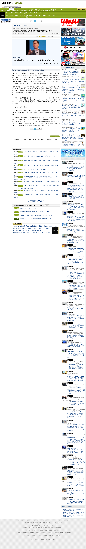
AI (5, 9)
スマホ (50, 9)
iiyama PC (41, 522)
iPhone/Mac (27, 9)
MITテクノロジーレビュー (55, 530)
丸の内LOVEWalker (60, 532)
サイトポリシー (28, 535)
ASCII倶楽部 (81, 9)
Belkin (51, 524)
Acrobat (12, 15)
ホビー (36, 9)
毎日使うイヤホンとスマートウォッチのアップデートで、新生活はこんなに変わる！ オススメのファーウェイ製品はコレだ (76, 462)
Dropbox (30, 15)
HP (40, 12)
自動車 (32, 9)
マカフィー (32, 522)
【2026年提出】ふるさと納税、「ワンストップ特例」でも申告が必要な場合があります (71, 107)
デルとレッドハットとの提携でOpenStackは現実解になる (35, 218)
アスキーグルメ (20, 10)
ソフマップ (45, 525)
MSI (31, 12)
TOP (18, 520)
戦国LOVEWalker (68, 532)
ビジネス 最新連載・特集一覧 (68, 67)
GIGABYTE (36, 525)
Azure (21, 15)
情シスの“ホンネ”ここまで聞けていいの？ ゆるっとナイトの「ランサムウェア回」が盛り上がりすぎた (73, 123)
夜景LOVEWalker (46, 532)
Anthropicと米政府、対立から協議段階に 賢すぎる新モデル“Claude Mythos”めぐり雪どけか (40, 226)
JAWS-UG (33, 524)
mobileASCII (47, 530)
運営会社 (46, 535)
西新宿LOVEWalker (39, 532)
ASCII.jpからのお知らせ (67, 506)
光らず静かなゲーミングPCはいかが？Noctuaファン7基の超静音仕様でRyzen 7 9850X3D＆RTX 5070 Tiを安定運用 (75, 472)
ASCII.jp (6, 3)
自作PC (40, 9)
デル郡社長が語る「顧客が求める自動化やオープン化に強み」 (37, 215)
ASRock (30, 527)
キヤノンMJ (44, 524)
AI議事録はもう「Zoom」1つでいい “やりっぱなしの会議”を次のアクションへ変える (76, 230)
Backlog (40, 15)
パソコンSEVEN (26, 12)
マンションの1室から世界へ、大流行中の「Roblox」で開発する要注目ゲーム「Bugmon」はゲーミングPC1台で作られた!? (76, 297)
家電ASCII (14, 10)
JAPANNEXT (17, 17)
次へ (40, 20)
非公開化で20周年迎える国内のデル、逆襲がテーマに (34, 211)
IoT (7, 9)
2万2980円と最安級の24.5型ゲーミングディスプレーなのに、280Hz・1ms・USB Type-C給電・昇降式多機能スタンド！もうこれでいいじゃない (75, 188)
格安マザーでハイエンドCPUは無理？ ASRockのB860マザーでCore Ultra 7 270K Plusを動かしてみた (76, 177)
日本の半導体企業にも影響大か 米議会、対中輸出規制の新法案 (32, 228)
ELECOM (36, 522)
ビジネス (17, 3)
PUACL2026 (51, 10)
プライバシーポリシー (38, 535)
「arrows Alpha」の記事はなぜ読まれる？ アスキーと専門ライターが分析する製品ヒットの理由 (75, 326)
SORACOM (38, 527)
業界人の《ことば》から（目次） (29, 208)
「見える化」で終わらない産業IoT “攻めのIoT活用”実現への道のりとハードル (75, 197)
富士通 (7, 12)
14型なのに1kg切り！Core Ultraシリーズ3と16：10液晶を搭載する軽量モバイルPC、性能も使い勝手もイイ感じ (75, 207)
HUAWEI (28, 524)
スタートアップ (55, 9)
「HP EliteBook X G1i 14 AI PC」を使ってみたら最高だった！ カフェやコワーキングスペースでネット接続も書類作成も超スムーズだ (76, 366)
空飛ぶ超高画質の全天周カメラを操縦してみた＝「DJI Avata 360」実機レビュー (36, 232)
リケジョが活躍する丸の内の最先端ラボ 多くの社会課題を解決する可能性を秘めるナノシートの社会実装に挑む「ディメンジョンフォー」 (72, 138)
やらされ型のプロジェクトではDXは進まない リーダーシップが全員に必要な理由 (75, 241)
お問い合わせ (52, 535)
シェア (27, 36)
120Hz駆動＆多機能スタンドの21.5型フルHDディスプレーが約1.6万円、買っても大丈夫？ (75, 345)
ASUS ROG (51, 522)
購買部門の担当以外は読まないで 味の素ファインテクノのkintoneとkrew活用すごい (76, 336)
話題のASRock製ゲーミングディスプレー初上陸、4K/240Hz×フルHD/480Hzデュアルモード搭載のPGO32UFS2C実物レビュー (76, 450)
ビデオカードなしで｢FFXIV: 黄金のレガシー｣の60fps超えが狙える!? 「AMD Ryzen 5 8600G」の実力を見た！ (75, 501)
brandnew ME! (26, 17)
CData (35, 15)
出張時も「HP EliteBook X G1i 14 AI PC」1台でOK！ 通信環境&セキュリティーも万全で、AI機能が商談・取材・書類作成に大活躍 (76, 378)
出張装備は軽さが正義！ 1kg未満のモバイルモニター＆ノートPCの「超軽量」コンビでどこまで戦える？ (75, 492)
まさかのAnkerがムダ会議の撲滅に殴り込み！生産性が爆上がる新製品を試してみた (73, 115)
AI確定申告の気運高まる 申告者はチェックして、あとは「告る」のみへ (71, 146)
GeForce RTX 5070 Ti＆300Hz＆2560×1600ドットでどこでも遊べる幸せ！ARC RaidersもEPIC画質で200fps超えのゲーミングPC (76, 218)
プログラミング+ (39, 10)
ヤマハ (49, 15)
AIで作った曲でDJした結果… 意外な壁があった (27, 230)
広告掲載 (58, 535)
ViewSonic (41, 525)
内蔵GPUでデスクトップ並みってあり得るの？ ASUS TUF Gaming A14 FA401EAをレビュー (76, 308)
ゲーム (61, 9)
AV (44, 9)
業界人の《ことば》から (19, 25)
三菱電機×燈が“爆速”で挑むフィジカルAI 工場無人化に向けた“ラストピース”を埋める (76, 287)
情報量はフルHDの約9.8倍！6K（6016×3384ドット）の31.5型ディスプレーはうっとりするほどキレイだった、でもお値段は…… (75, 250)
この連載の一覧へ (36, 200)
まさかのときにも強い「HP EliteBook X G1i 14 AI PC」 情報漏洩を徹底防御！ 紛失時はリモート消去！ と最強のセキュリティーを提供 (76, 390)
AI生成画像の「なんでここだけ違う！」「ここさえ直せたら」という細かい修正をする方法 (73, 81)
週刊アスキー (25, 10)
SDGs (44, 10)
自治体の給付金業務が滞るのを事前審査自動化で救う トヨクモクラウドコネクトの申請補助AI (71, 130)
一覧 (37, 36)
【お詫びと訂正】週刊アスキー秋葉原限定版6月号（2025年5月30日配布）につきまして (73, 513)
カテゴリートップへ (55, 136)
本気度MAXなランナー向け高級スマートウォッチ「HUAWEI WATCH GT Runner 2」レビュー (76, 484)
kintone (16, 15)
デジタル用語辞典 (41, 530)
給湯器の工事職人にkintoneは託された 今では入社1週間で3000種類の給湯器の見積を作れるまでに (71, 73)
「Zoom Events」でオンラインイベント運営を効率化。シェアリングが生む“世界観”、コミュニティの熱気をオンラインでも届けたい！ (75, 414)
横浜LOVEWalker (31, 532)
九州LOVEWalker (53, 532)
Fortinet (44, 15)
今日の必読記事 (29, 530)
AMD (44, 522)
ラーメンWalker (17, 532)
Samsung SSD (25, 527)
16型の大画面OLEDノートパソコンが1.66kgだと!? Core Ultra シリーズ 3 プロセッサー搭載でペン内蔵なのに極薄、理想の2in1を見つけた (76, 440)
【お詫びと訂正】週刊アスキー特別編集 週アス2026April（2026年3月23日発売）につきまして (73, 510)
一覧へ (83, 506)
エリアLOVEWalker (24, 532)
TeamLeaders (32, 10)
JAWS (7, 15)
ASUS (35, 12)
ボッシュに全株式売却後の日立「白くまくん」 (36, 169)
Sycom (21, 12)
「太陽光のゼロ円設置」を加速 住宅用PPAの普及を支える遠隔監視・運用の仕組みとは (75, 403)
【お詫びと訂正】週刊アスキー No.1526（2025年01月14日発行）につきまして (73, 516)
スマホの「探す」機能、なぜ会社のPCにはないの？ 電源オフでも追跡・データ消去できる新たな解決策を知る (76, 318)
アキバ (47, 9)
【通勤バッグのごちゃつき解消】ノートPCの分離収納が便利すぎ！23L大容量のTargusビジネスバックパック (75, 262)
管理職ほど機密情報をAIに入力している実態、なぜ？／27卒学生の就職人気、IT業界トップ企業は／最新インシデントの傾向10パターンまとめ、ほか (73, 90)
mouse (12, 12)
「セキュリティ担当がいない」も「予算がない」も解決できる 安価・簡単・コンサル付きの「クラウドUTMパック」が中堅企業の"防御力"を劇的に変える (75, 275)
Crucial (34, 527)
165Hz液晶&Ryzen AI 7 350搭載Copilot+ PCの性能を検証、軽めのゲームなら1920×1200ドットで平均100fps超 (76, 168)
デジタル (21, 9)
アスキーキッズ (3, 10)
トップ (2, 9)
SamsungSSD (25, 13)
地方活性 (47, 10)
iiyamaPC (16, 12)
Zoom (54, 15)
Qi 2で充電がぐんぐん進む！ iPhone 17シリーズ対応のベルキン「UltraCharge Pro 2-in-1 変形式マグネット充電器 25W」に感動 (75, 354)
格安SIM (8, 10)
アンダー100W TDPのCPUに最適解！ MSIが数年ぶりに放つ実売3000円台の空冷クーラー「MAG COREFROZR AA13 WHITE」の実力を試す (75, 427)
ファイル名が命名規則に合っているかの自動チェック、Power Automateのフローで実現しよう (73, 100)
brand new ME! (51, 525)
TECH (16, 9)
